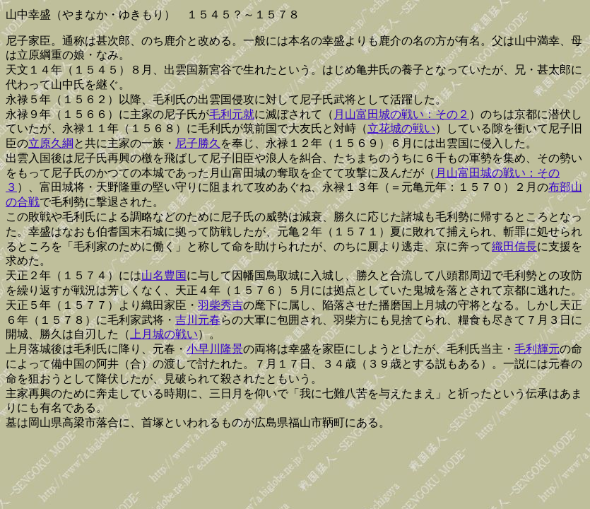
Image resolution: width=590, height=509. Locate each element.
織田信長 (514, 246)
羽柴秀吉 (220, 305)
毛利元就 (231, 114)
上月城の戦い (164, 334)
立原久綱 (50, 143)
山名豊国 (164, 275)
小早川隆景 (215, 349)
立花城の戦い (401, 128)
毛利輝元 (537, 349)
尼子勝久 (197, 143)
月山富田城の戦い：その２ (401, 114)
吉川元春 (197, 320)
